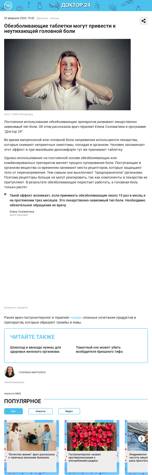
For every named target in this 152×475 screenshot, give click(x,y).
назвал (76, 317)
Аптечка (54, 18)
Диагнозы (42, 18)
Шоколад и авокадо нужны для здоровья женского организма (35, 349)
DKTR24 (76, 5)
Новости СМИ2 (12, 393)
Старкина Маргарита (32, 372)
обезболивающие (14, 382)
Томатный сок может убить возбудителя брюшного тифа (99, 349)
